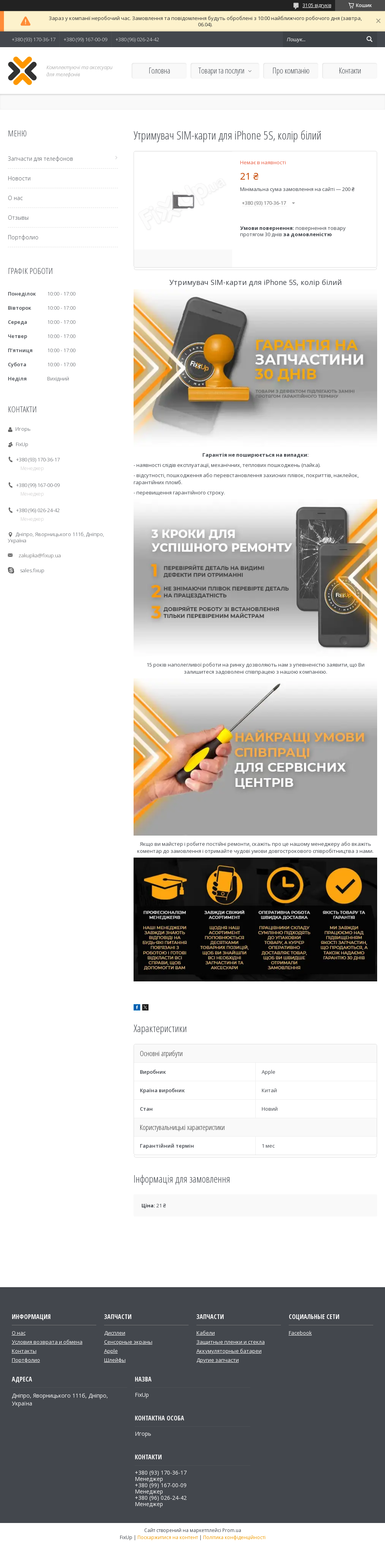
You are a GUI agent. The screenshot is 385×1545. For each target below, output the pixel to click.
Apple (111, 1350)
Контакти (350, 70)
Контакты (24, 1350)
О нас (15, 198)
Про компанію (291, 70)
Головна (159, 70)
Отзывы (18, 217)
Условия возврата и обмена (47, 1341)
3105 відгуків (316, 5)
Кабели (205, 1332)
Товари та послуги (221, 70)
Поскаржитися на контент (168, 1537)
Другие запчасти (217, 1359)
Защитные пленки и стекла (230, 1341)
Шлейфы (115, 1359)
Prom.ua (231, 1530)
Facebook (300, 1332)
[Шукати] (369, 39)
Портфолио (23, 237)
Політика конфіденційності (234, 1537)
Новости (19, 178)
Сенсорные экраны (128, 1341)
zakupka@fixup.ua (39, 555)
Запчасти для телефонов (40, 158)
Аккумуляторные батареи (229, 1350)
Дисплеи (114, 1332)
